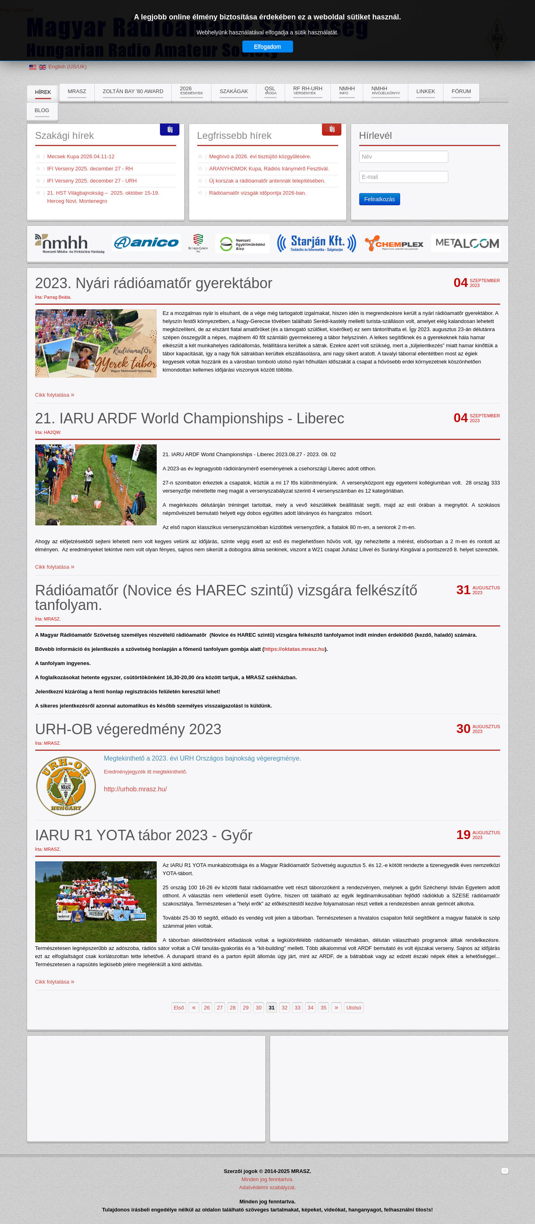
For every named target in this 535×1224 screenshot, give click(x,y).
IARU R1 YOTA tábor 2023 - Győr (144, 835)
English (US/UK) (67, 67)
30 (258, 1008)
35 (323, 1008)
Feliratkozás (379, 199)
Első (179, 1008)
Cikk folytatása (53, 395)
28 (232, 1008)
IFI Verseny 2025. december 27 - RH (90, 169)
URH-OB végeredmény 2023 (128, 729)
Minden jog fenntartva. (267, 1179)
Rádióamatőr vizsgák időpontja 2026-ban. (258, 193)
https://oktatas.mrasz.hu (294, 649)
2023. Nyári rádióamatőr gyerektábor (154, 283)
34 (310, 1008)
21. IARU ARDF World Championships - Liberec (190, 418)
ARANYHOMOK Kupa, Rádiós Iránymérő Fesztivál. (269, 169)
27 (219, 1008)
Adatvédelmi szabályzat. (267, 1187)
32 (284, 1008)
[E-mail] (403, 177)
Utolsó (353, 1008)
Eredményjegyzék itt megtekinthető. (146, 772)
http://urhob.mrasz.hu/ (135, 789)
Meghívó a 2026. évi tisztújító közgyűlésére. (260, 156)
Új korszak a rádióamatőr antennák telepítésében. (267, 181)
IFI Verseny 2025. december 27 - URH (92, 181)
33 (297, 1008)
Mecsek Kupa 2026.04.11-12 (81, 156)
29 (245, 1008)
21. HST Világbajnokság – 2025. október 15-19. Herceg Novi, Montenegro (103, 197)
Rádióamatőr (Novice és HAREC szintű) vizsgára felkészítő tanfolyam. (226, 597)
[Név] (403, 157)
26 (206, 1008)
